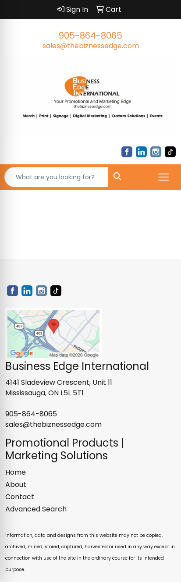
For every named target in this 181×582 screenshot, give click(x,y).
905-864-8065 (90, 35)
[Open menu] (163, 177)
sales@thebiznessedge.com (91, 46)
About (15, 484)
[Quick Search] (56, 177)
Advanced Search (36, 509)
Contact (19, 497)
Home (15, 472)
